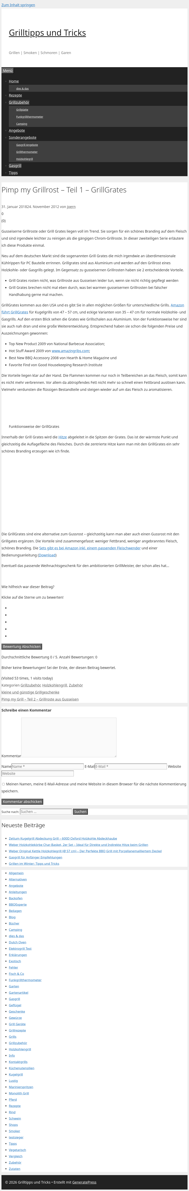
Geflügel (15, 1005)
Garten (14, 986)
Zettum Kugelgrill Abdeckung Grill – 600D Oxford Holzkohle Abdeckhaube (63, 838)
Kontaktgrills (18, 1062)
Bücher (14, 923)
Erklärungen (18, 955)
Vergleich (16, 1156)
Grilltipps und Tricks (47, 32)
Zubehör (76, 685)
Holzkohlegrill (24, 159)
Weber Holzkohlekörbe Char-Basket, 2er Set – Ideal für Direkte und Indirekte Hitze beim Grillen (78, 845)
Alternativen (18, 879)
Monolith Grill (19, 1093)
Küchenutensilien (21, 1068)
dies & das (22, 88)
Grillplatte (22, 109)
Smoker (14, 1131)
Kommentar (11, 756)
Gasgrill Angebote (27, 145)
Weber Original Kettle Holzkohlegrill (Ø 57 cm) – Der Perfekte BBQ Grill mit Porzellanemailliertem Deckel (85, 851)
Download (47, 555)
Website (174, 766)
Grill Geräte (17, 1024)
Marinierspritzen (21, 1087)
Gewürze (15, 1018)
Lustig (13, 1080)
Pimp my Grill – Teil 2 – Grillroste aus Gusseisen (40, 699)
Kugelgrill (16, 1074)
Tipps (13, 172)
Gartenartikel (18, 992)
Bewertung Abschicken (22, 646)
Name (6, 766)
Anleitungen (18, 892)
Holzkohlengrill (54, 685)
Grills (12, 1036)
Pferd (13, 1099)
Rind (12, 1112)
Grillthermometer (26, 152)
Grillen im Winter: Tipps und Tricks (34, 863)
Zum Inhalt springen (18, 5)
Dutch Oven (17, 942)
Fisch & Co (16, 974)
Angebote (17, 130)
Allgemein (16, 873)
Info (12, 1055)
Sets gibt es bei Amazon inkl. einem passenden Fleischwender (90, 548)
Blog (12, 917)
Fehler (13, 967)
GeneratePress (84, 1182)
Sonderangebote (22, 137)
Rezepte (15, 95)
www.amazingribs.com (70, 350)
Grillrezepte (17, 1030)
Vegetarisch (17, 1150)
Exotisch (15, 961)
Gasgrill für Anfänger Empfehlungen (35, 857)
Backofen (16, 898)
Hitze (63, 437)
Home (14, 81)
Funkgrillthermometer (29, 116)
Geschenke (17, 1011)
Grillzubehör (19, 102)
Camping (21, 123)
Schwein (15, 1118)
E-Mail (90, 766)
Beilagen (15, 911)
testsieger (16, 1137)
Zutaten (14, 1169)
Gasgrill (15, 165)
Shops (13, 1125)
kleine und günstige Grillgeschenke (30, 692)
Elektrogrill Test (20, 948)
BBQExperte (18, 904)
